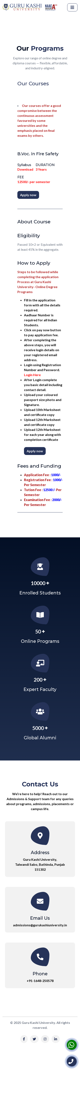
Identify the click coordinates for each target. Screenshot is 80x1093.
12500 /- (49, 490)
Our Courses (33, 83)
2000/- (56, 500)
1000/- (56, 475)
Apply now (28, 195)
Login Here (32, 375)
